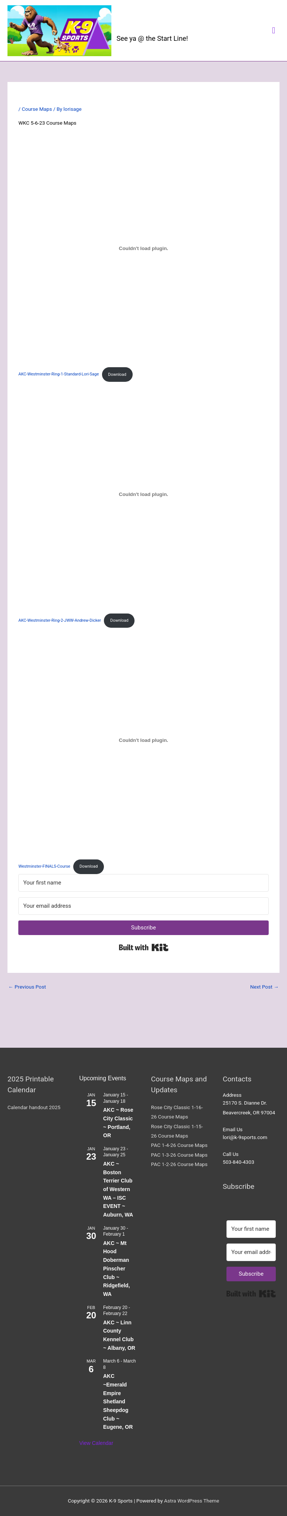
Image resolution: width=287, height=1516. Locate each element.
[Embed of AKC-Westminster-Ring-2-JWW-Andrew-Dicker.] (143, 494)
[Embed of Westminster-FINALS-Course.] (143, 740)
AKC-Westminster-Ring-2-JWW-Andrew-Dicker (59, 620)
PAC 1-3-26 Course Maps (179, 1155)
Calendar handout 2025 (34, 1107)
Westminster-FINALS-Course (44, 866)
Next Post (264, 987)
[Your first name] (143, 883)
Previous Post (27, 987)
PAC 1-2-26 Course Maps (179, 1164)
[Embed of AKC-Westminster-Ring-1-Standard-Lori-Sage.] (143, 248)
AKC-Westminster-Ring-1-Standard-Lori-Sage (58, 374)
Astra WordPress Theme (191, 1501)
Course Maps (37, 109)
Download (117, 374)
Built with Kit (144, 947)
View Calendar (96, 1443)
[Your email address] (143, 906)
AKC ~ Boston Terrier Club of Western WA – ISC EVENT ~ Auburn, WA (118, 1189)
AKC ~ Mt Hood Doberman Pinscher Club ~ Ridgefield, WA (116, 1268)
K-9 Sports (146, 25)
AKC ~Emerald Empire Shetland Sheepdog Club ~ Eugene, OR (118, 1401)
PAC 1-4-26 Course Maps (179, 1145)
